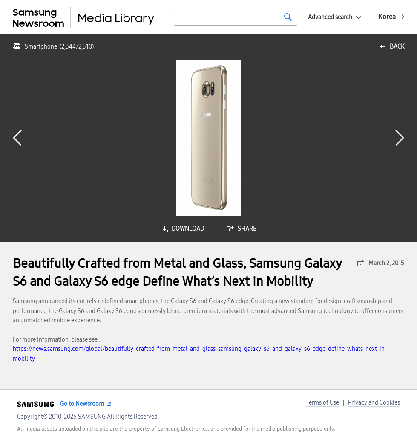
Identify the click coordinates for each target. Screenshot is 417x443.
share (247, 228)
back (397, 46)
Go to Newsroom (82, 404)
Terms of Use (322, 402)
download (188, 228)
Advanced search (330, 17)
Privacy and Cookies (374, 402)
